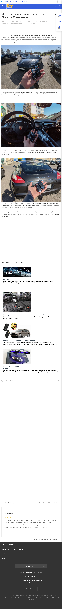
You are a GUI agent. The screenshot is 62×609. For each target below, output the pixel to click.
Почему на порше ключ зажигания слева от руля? (23, 315)
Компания (5, 554)
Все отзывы (57, 502)
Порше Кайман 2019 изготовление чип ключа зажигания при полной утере (30, 367)
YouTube (36, 589)
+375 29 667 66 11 (26, 572)
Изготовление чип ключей (12, 549)
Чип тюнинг (7, 279)
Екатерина (9, 513)
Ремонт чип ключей (9, 544)
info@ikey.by (32, 576)
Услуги (4, 558)
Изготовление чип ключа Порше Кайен (19, 341)
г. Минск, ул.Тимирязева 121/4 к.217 (15, 1)
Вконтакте (26, 589)
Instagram (31, 589)
